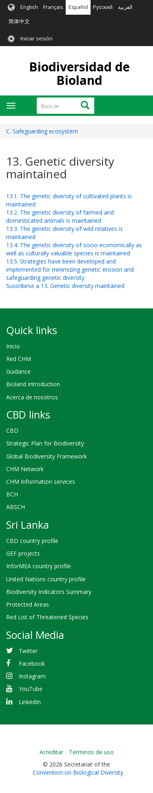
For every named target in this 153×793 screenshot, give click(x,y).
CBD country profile (32, 541)
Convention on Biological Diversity (78, 772)
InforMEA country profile (38, 566)
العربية (125, 7)
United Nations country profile (46, 579)
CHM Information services (40, 481)
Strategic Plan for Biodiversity (45, 443)
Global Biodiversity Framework (46, 456)
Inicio (13, 346)
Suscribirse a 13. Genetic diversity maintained (65, 286)
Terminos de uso (91, 752)
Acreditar (51, 752)
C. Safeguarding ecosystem (42, 131)
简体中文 (19, 21)
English (29, 7)
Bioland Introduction (33, 384)
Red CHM (18, 359)
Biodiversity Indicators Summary (48, 592)
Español (78, 7)
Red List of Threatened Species (47, 617)
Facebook (32, 663)
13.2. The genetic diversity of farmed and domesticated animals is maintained (60, 216)
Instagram (32, 676)
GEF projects (23, 553)
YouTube (30, 689)
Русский (103, 7)
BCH (12, 494)
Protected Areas (27, 604)
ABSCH (15, 507)
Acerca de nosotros (32, 397)
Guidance (18, 371)
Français (53, 7)
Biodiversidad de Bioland (79, 73)
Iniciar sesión (36, 38)
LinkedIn (30, 702)
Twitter (28, 651)
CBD (12, 430)
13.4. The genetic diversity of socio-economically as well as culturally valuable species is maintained (74, 249)
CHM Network (25, 469)
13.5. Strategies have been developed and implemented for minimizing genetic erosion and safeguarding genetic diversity (70, 269)
